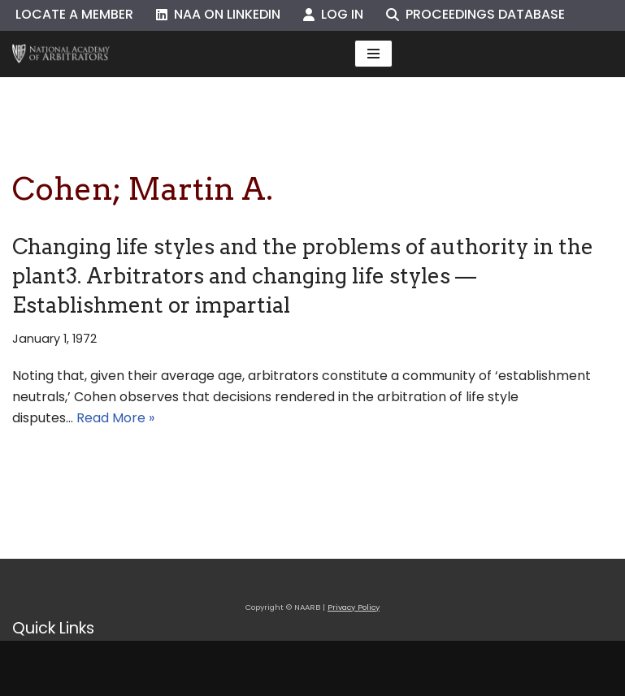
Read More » (115, 418)
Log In (333, 14)
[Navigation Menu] (373, 53)
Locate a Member (74, 14)
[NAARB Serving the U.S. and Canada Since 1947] (61, 54)
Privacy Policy (354, 607)
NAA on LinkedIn (218, 14)
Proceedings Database (475, 14)
